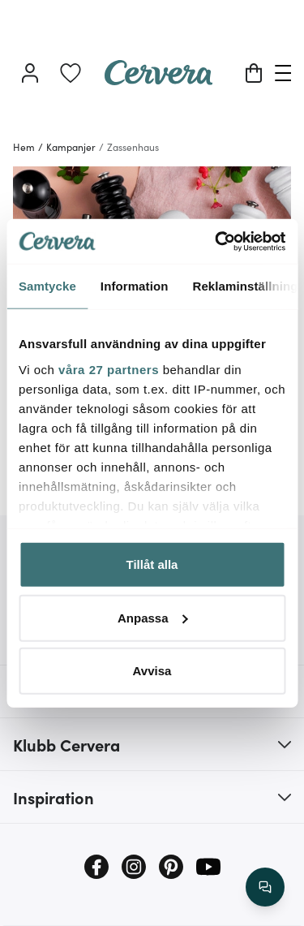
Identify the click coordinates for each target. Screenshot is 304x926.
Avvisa (152, 671)
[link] (70, 73)
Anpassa (153, 617)
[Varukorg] (254, 73)
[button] (152, 744)
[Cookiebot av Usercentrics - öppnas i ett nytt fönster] (216, 241)
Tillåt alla (152, 564)
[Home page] (159, 79)
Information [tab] (135, 286)
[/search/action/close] (265, 887)
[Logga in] (30, 73)
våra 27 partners (108, 369)
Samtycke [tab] (47, 286)
